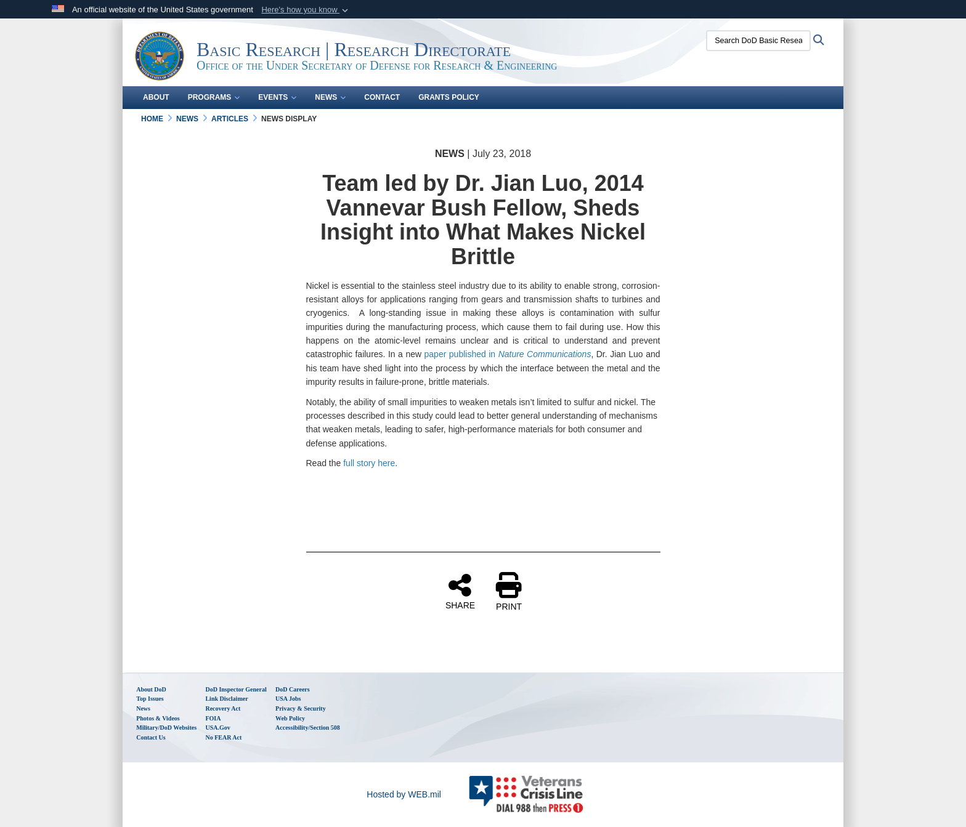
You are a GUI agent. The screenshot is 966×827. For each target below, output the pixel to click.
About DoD (151, 689)
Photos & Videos (158, 718)
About (156, 97)
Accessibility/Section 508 (307, 727)
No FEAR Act (223, 737)
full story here (369, 463)
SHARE (460, 591)
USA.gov (217, 727)
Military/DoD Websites (166, 727)
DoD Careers (292, 689)
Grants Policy (448, 97)
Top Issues (149, 698)
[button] (306, 10)
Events (277, 97)
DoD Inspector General (235, 689)
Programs (214, 97)
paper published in (507, 354)
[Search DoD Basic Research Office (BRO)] (758, 40)
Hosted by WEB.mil (404, 794)
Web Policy (290, 718)
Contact (382, 97)
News (330, 97)
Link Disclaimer (226, 698)
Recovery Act (222, 708)
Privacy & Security (300, 708)
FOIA (213, 718)
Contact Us (151, 737)
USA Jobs (288, 698)
